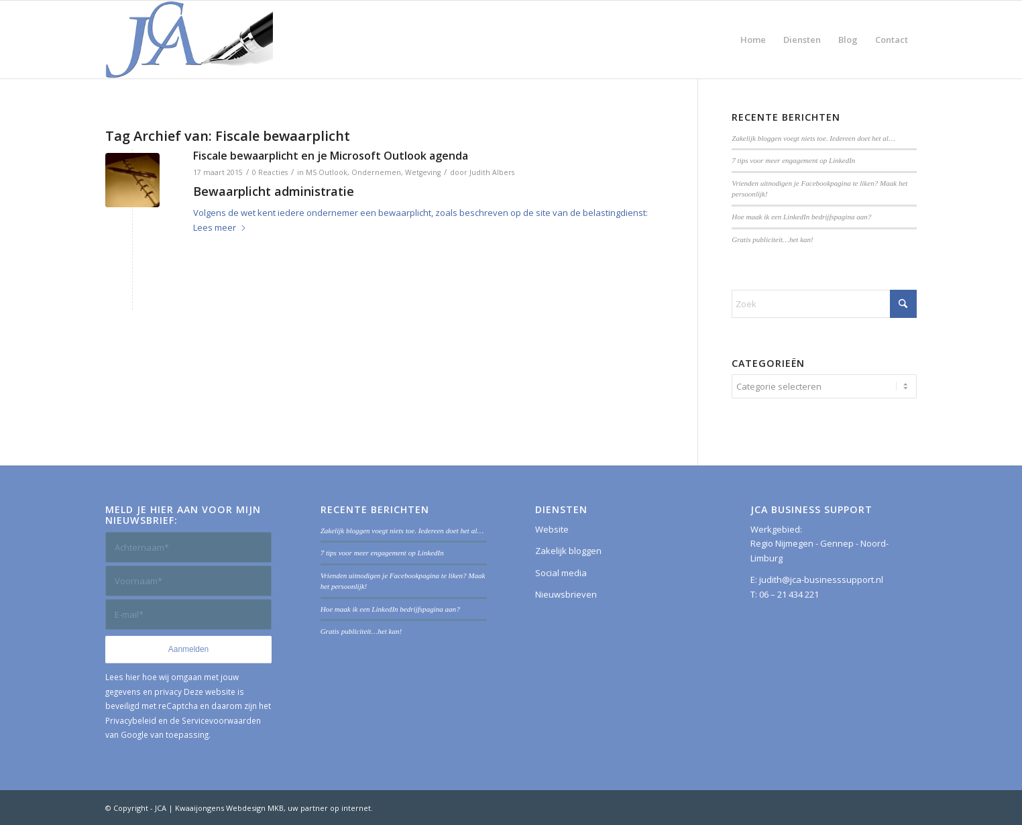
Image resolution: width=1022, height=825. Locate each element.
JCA (160, 808)
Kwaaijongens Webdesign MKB (229, 808)
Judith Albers (491, 172)
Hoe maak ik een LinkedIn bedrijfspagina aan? (801, 217)
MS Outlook (326, 172)
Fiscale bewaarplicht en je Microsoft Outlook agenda (330, 155)
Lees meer (220, 227)
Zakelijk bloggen (568, 551)
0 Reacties (270, 172)
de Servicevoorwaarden (215, 720)
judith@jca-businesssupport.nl (821, 579)
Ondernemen (376, 172)
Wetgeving (423, 172)
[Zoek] (824, 304)
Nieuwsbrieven (566, 594)
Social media (561, 573)
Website (552, 529)
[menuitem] (753, 39)
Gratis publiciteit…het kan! (772, 239)
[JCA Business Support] (189, 39)
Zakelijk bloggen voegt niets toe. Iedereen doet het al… (813, 138)
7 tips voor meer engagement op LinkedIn (793, 160)
